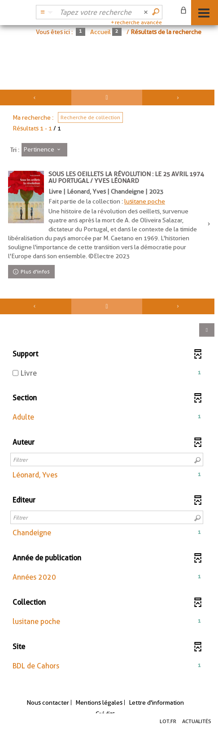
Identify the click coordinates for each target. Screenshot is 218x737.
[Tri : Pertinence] (44, 149)
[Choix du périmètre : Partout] (45, 12)
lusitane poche (144, 201)
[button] (106, 417)
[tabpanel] (109, 387)
